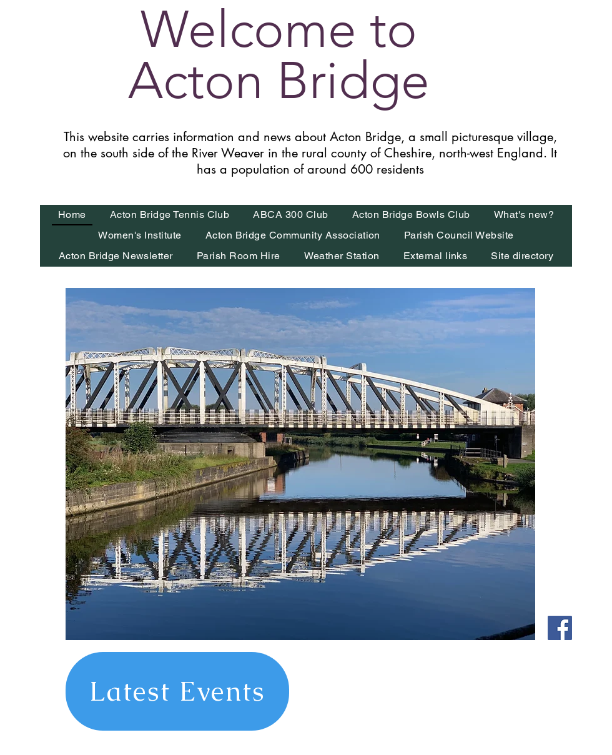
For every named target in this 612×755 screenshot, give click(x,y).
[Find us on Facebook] (560, 628)
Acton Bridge (279, 80)
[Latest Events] (177, 691)
